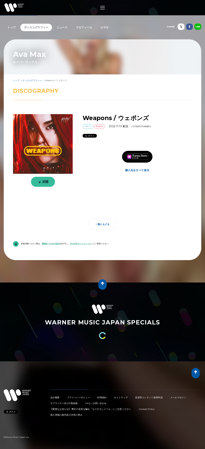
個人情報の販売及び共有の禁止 (66, 414)
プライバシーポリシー (78, 397)
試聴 (42, 182)
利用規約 (101, 397)
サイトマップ (121, 397)
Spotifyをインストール (80, 243)
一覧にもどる (102, 224)
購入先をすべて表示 (137, 170)
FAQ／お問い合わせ (96, 403)
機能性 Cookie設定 (51, 243)
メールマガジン (178, 397)
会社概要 (54, 397)
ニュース (62, 27)
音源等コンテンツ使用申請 (149, 397)
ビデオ (104, 27)
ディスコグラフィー (36, 27)
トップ (11, 27)
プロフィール (84, 27)
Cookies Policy (147, 409)
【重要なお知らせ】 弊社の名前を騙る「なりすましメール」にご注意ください (90, 409)
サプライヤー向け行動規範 (64, 403)
